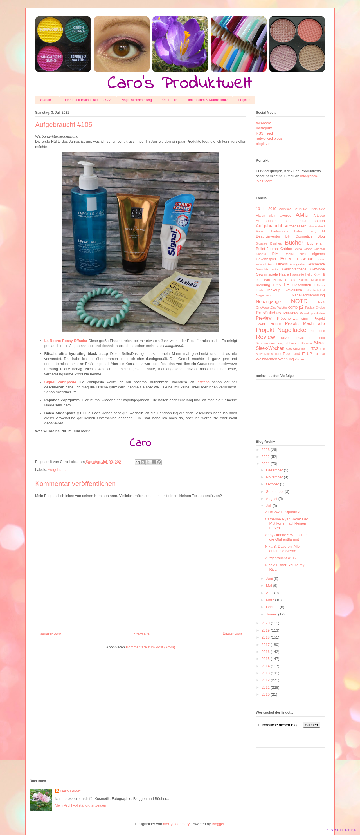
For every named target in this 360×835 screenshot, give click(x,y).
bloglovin (263, 144)
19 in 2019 (266, 209)
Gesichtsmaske (267, 269)
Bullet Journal (267, 249)
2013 (266, 673)
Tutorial (319, 353)
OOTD (293, 307)
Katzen (303, 279)
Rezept (286, 337)
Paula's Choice (315, 307)
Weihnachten (266, 359)
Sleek (319, 343)
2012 (266, 680)
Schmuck (292, 343)
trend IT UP (302, 354)
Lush (259, 290)
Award (260, 231)
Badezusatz (279, 231)
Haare (284, 274)
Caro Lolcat (70, 791)
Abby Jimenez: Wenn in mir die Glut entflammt (287, 537)
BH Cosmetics (299, 236)
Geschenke (315, 264)
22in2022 (318, 209)
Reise (321, 330)
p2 (301, 307)
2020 (266, 623)
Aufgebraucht (58, 469)
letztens (203, 382)
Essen (286, 258)
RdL (312, 330)
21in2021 (302, 209)
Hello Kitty (312, 274)
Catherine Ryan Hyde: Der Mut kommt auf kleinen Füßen (286, 523)
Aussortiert (317, 226)
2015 (266, 659)
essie (321, 259)
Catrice (286, 249)
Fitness (282, 264)
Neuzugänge (268, 301)
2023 (266, 449)
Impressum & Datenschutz (208, 100)
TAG (315, 348)
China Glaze (303, 248)
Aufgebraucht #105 (280, 558)
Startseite (47, 100)
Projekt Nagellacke (281, 329)
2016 (266, 652)
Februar (272, 607)
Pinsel (304, 313)
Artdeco (319, 215)
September (275, 491)
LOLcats (319, 285)
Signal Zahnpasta (60, 382)
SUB (289, 348)
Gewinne (317, 269)
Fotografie (297, 264)
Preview (263, 318)
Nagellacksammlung (137, 100)
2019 (266, 630)
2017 (266, 645)
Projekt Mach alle (305, 323)
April (269, 593)
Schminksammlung (270, 343)
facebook (263, 123)
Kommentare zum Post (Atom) (150, 647)
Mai (269, 585)
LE (286, 284)
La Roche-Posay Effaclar (65, 341)
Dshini (288, 254)
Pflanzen (291, 313)
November (274, 477)
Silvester (306, 343)
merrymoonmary (176, 824)
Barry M (316, 231)
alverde (285, 215)
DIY (275, 254)
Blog (321, 236)
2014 (266, 666)
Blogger (218, 824)
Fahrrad (261, 264)
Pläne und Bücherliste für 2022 (88, 100)
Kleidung (263, 285)
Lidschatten (301, 285)
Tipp (286, 354)
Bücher (294, 242)
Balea (298, 231)
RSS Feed (264, 133)
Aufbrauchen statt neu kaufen (290, 221)
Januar (271, 614)
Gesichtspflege (294, 269)
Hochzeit (279, 279)
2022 (266, 457)
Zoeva (299, 359)
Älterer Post (232, 634)
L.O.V (277, 285)
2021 (266, 464)
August (271, 498)
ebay (303, 254)
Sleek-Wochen (270, 348)
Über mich (170, 100)
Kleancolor (318, 279)
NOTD (299, 301)
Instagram (264, 128)
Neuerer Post (50, 634)
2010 (266, 694)
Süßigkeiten (301, 348)
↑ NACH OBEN (342, 830)
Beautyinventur (268, 236)
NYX (321, 302)
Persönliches (268, 312)
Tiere (277, 353)
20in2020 (285, 209)
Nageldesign (265, 295)
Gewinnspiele (267, 274)
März (270, 600)
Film (271, 264)
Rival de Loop (310, 337)
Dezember (274, 470)
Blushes (276, 243)
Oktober (272, 484)
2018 (266, 637)
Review (265, 336)
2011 (266, 687)
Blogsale (261, 243)
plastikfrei (318, 313)
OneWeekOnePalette (271, 307)
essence (305, 258)
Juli (269, 505)
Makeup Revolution (284, 290)
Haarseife (297, 274)
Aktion (260, 215)
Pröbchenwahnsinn (292, 318)
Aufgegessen (295, 226)
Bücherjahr (316, 243)
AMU (302, 214)
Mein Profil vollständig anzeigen (80, 805)
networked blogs (269, 138)
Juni (269, 578)
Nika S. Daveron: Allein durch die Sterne (283, 548)
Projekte (244, 100)
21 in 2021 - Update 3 (282, 512)
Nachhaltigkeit (316, 290)
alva (272, 215)
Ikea (292, 279)
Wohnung (286, 359)
